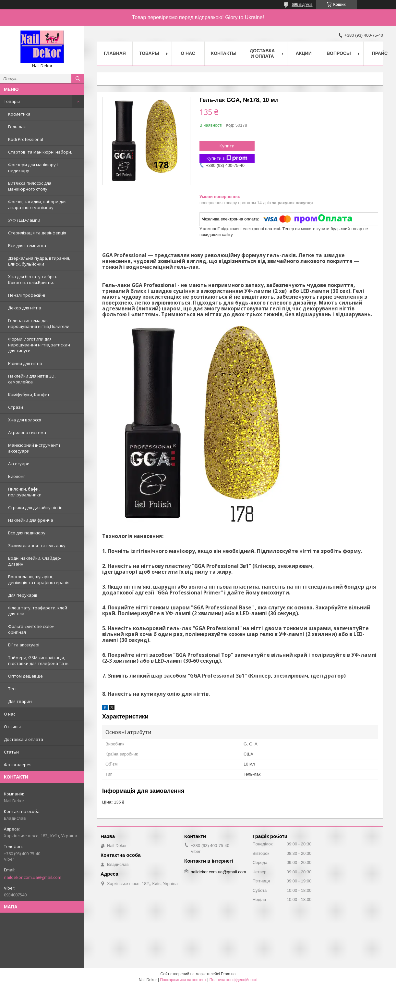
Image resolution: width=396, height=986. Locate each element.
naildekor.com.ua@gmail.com (32, 877)
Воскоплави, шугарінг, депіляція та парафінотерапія (38, 579)
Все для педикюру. (27, 533)
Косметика (19, 114)
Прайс (380, 53)
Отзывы (12, 727)
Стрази (15, 407)
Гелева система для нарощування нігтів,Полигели (38, 323)
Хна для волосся (24, 420)
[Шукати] (77, 78)
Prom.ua (228, 974)
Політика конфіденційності (234, 980)
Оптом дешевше (25, 676)
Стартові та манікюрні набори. (40, 152)
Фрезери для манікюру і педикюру (33, 167)
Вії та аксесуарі (23, 645)
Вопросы (339, 53)
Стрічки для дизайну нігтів (35, 507)
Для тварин (20, 701)
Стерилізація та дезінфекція (37, 233)
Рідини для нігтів (25, 363)
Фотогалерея (17, 765)
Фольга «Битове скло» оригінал (31, 629)
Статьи (11, 752)
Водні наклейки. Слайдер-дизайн (34, 561)
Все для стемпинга (27, 245)
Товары (12, 101)
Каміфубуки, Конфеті (29, 394)
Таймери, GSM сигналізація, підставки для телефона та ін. (38, 660)
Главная (115, 53)
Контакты (223, 53)
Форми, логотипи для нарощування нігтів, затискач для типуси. (39, 345)
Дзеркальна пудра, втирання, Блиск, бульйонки (39, 261)
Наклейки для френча (30, 520)
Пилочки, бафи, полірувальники (25, 492)
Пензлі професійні (26, 295)
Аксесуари (19, 464)
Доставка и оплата (23, 739)
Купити (227, 146)
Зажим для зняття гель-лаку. (37, 545)
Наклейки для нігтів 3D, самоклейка (31, 379)
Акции (304, 53)
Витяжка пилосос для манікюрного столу (29, 186)
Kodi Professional (25, 139)
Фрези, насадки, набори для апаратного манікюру (37, 204)
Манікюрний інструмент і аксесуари (34, 448)
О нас (9, 714)
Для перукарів (23, 595)
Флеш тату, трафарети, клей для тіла (37, 611)
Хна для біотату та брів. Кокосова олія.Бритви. (32, 279)
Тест (12, 689)
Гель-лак (17, 127)
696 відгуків (302, 4)
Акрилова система (27, 432)
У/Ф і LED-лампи (24, 220)
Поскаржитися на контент (183, 980)
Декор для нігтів (24, 308)
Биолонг (16, 476)
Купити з (227, 158)
